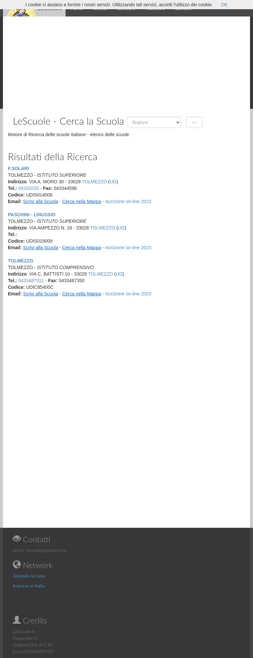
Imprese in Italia (29, 585)
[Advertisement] (126, 62)
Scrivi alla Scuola (40, 201)
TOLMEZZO (94, 181)
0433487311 (31, 280)
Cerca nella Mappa (81, 201)
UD (113, 181)
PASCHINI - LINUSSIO (31, 214)
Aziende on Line (29, 576)
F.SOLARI (18, 168)
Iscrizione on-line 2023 (128, 201)
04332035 (28, 188)
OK (224, 4)
